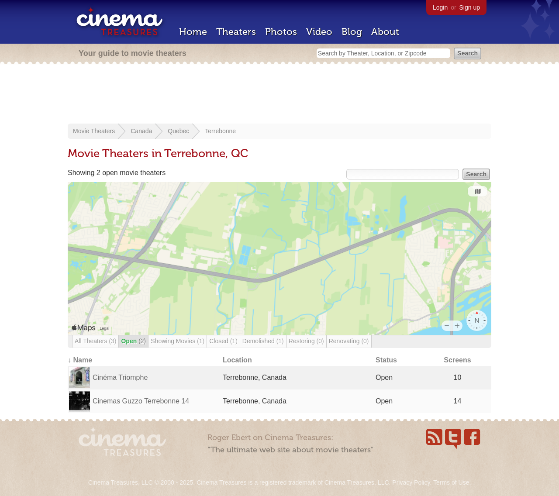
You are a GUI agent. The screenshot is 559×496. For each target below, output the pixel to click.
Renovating (349, 341)
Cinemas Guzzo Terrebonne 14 (141, 401)
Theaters (236, 32)
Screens (457, 360)
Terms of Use (451, 482)
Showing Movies (177, 341)
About (385, 32)
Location (237, 360)
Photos (281, 32)
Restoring (306, 341)
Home (193, 32)
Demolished (263, 341)
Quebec (178, 130)
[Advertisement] (279, 94)
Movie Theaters (94, 130)
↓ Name (80, 360)
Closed (223, 341)
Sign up (469, 7)
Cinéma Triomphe (120, 377)
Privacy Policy (411, 482)
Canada (141, 130)
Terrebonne (220, 130)
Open (133, 341)
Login (440, 7)
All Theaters (95, 341)
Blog (352, 32)
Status (386, 360)
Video (319, 32)
